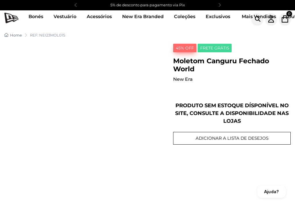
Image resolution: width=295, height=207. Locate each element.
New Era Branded (143, 16)
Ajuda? (271, 191)
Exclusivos (218, 16)
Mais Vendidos (259, 16)
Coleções (184, 16)
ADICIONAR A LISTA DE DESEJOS (232, 138)
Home (13, 35)
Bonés (36, 16)
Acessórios (99, 16)
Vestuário (65, 16)
